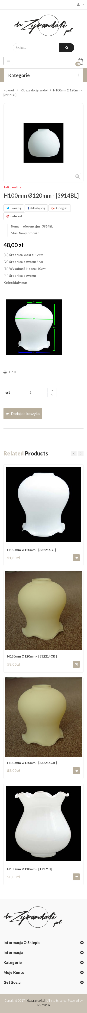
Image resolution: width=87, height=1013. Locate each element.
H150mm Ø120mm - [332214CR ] (32, 656)
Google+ (60, 208)
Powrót (8, 90)
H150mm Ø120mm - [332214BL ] (31, 550)
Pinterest (14, 216)
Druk (12, 372)
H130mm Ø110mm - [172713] (29, 869)
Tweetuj (13, 208)
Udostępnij (36, 208)
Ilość (6, 392)
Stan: (14, 233)
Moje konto (13, 972)
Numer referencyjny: (26, 226)
